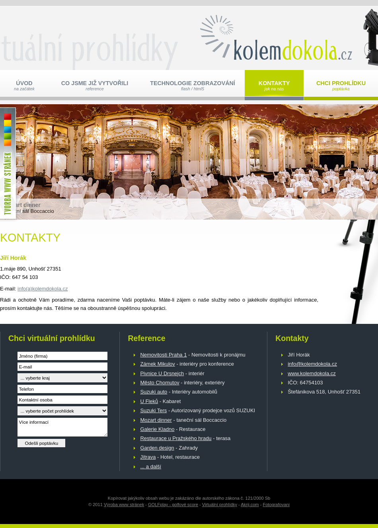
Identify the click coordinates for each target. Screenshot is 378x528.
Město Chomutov (159, 383)
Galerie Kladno (157, 429)
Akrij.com (250, 504)
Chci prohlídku (341, 85)
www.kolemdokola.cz (312, 373)
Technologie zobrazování (192, 85)
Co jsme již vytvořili (94, 85)
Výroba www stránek (124, 504)
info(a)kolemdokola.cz (43, 289)
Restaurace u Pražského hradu (175, 438)
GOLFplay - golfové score (173, 504)
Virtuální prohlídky (219, 504)
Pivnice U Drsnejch (162, 373)
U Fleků (149, 401)
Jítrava (148, 457)
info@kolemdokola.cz (312, 364)
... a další (150, 467)
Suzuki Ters (153, 410)
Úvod (24, 85)
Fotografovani (276, 504)
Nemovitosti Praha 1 (163, 355)
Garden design (157, 448)
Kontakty (274, 85)
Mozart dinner (155, 420)
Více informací (62, 427)
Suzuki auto (153, 392)
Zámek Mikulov (157, 364)
